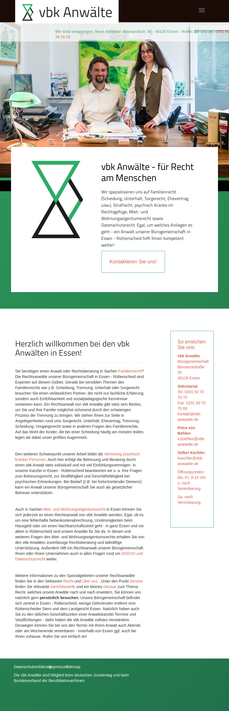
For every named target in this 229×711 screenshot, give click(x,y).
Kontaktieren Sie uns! (133, 261)
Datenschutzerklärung (32, 667)
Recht (68, 581)
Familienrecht (130, 371)
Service (136, 581)
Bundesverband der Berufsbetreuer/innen (49, 680)
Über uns (90, 581)
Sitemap (73, 667)
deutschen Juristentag (93, 675)
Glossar (109, 586)
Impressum (58, 667)
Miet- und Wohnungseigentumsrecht (74, 509)
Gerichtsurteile (62, 586)
